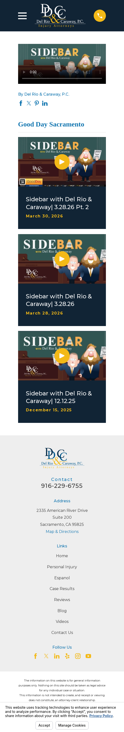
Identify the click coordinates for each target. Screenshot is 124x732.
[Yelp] (67, 656)
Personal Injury (62, 567)
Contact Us (62, 632)
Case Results (62, 588)
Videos (62, 621)
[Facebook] (35, 656)
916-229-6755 (62, 485)
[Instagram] (77, 656)
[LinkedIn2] (56, 656)
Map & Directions (62, 531)
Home (62, 556)
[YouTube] (88, 656)
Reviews (62, 599)
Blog (62, 610)
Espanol (62, 578)
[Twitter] (46, 656)
